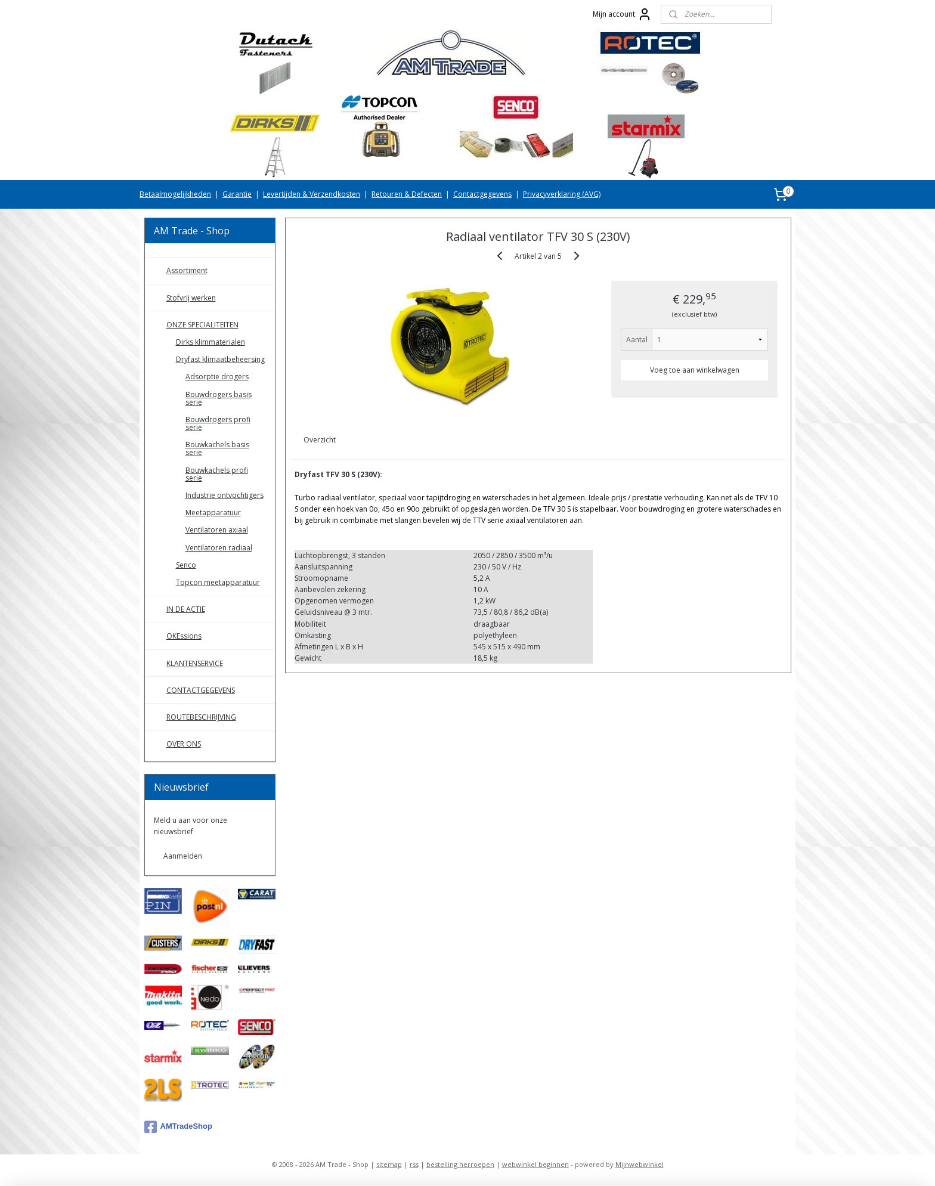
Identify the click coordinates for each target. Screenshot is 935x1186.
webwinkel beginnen (535, 1164)
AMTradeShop (178, 1127)
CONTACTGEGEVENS (200, 690)
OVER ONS (183, 744)
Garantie (237, 194)
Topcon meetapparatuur (218, 582)
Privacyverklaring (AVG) (561, 194)
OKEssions (184, 636)
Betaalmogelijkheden (175, 194)
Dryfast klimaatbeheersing (220, 359)
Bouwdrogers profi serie (217, 423)
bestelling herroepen (460, 1164)
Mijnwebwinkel (639, 1164)
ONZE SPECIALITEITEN (202, 325)
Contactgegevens (482, 194)
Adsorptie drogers (217, 376)
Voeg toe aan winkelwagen (694, 370)
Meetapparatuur (213, 512)
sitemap (389, 1164)
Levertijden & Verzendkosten (311, 194)
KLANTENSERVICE (194, 663)
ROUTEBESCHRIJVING (201, 717)
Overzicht (320, 440)
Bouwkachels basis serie (217, 448)
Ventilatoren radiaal (218, 548)
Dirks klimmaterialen (210, 342)
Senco (186, 565)
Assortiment (187, 270)
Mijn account (622, 14)
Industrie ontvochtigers (224, 495)
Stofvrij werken (191, 298)
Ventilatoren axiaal (216, 530)
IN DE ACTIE (185, 609)
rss (414, 1164)
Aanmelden (182, 856)
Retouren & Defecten (406, 194)
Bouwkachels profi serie (216, 474)
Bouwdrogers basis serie (218, 398)
